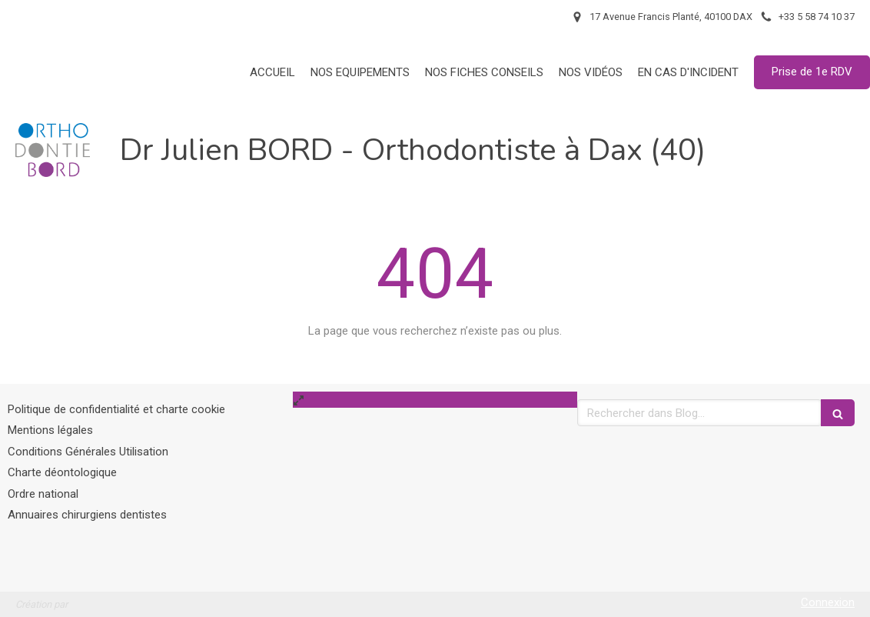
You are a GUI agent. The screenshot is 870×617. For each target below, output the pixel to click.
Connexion (828, 602)
